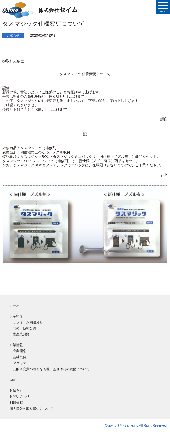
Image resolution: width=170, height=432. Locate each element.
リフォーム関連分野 (28, 322)
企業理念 (19, 351)
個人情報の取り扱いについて (31, 409)
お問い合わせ (20, 396)
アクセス (19, 363)
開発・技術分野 (24, 328)
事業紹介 (16, 316)
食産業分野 (21, 334)
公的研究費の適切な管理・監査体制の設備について (51, 369)
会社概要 (19, 357)
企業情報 (16, 345)
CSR (13, 380)
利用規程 (16, 403)
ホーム (15, 305)
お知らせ (16, 390)
